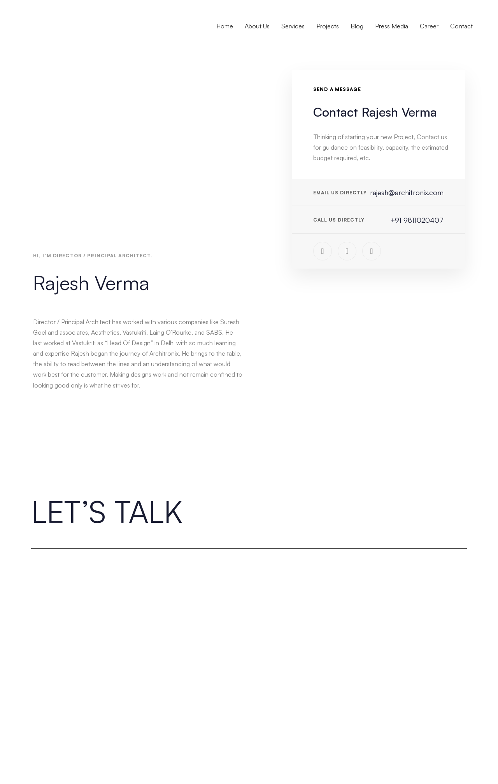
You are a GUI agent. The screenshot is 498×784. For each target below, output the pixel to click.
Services (293, 26)
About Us (257, 26)
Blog (357, 26)
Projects (327, 26)
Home (224, 26)
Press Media (391, 26)
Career (429, 26)
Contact (461, 26)
